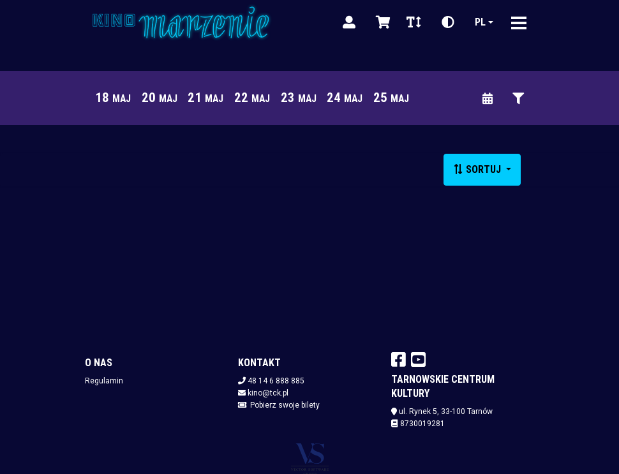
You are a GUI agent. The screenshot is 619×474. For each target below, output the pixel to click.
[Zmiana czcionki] (413, 22)
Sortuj (478, 169)
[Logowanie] (349, 22)
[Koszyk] (381, 22)
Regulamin (104, 380)
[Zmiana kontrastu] (448, 22)
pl (480, 22)
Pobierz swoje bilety (285, 405)
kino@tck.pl (268, 393)
